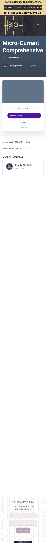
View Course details (12, 57)
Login (24, 122)
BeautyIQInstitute (23, 165)
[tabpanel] (23, 145)
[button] (38, 24)
